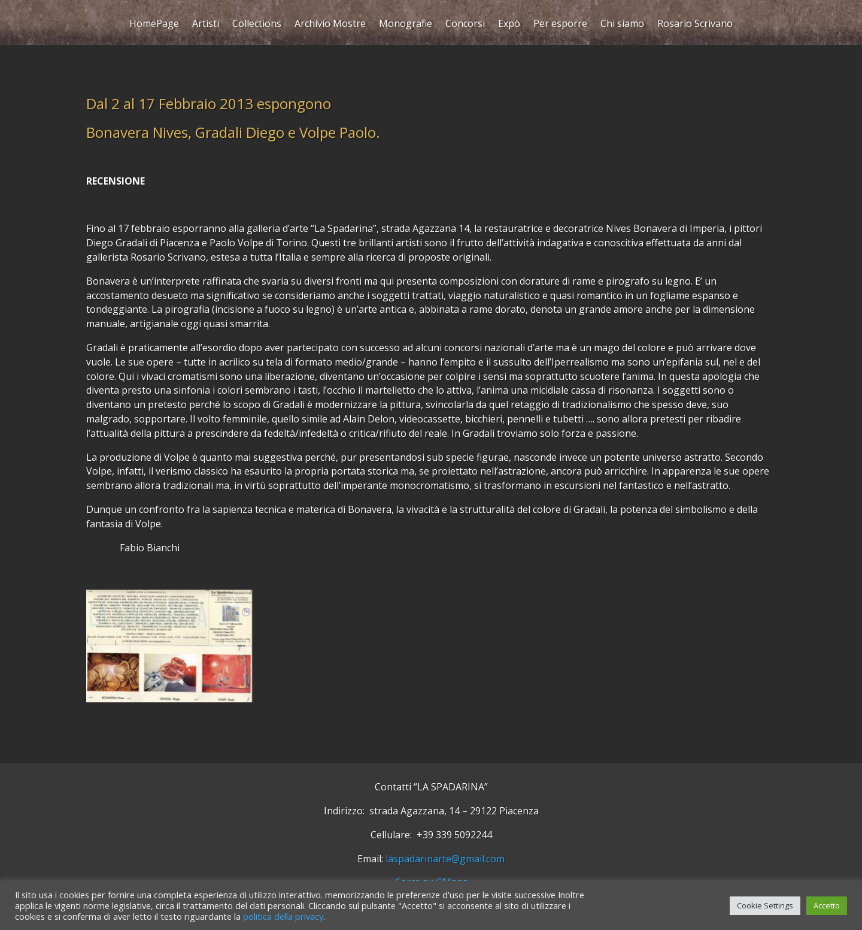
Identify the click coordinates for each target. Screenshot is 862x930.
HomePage (154, 25)
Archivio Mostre (330, 25)
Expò (509, 25)
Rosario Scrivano (695, 25)
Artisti (205, 25)
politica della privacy (283, 916)
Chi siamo (622, 25)
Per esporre (560, 25)
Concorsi (465, 25)
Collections (256, 25)
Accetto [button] (827, 905)
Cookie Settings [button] (765, 905)
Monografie (405, 25)
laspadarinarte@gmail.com (445, 858)
